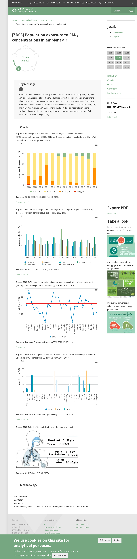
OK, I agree (105, 541)
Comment (112, 88)
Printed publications (51, 530)
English (116, 36)
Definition (112, 75)
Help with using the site (52, 527)
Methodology (114, 92)
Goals (110, 84)
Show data (20, 202)
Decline (116, 541)
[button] (132, 2)
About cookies (60, 556)
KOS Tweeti (112, 117)
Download (111, 213)
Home (14, 20)
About (46, 524)
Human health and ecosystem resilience (38, 20)
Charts (110, 80)
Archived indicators (83, 527)
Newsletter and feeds (52, 533)
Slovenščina (118, 32)
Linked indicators (82, 524)
